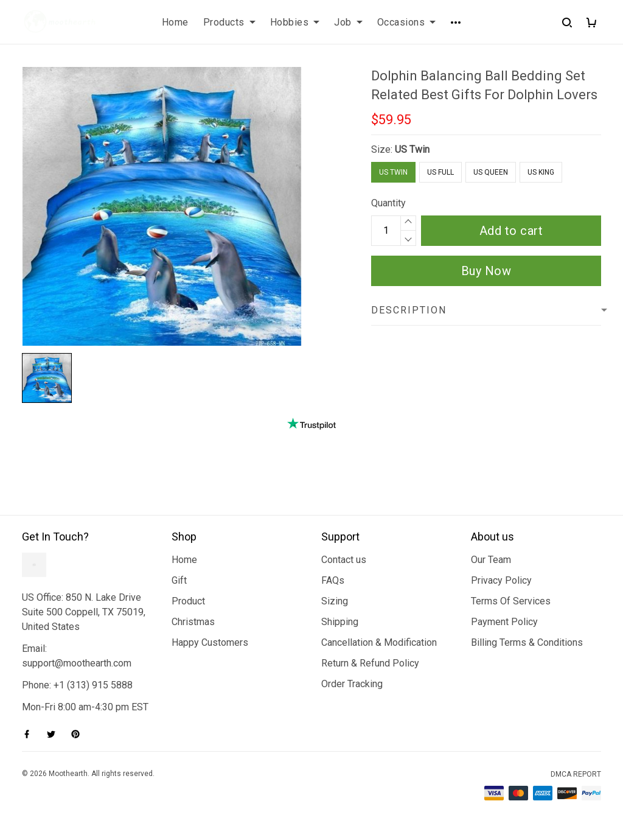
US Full (440, 172)
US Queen (490, 172)
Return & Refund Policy (370, 663)
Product (188, 601)
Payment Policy (504, 622)
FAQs (332, 580)
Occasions (406, 22)
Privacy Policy (501, 580)
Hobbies (295, 22)
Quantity (388, 203)
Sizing (334, 601)
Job (348, 22)
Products (229, 22)
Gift (179, 580)
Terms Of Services (511, 601)
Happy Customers (210, 642)
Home (175, 22)
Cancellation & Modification (379, 642)
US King (540, 172)
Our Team (491, 559)
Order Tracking (352, 684)
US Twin (412, 149)
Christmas (193, 622)
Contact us (343, 559)
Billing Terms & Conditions (527, 642)
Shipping (339, 622)
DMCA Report (576, 774)
